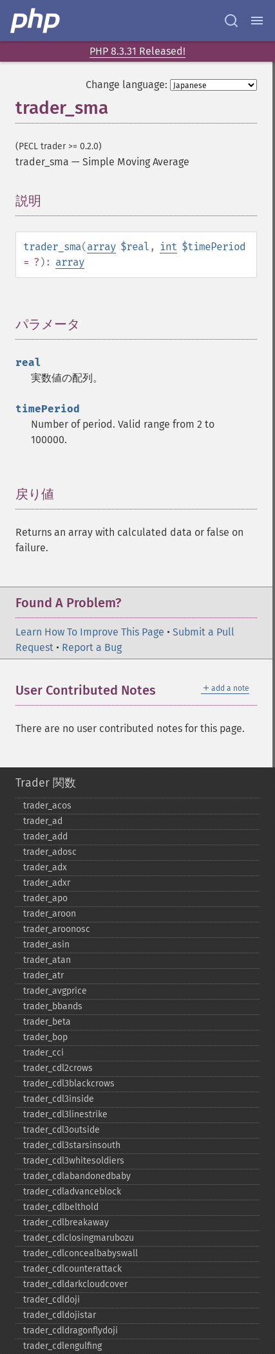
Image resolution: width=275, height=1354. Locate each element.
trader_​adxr (46, 882)
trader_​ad (42, 821)
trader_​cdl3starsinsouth (71, 1145)
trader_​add (45, 836)
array (101, 247)
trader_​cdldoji (51, 1299)
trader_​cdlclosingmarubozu (78, 1237)
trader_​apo (45, 898)
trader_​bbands (52, 1006)
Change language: (126, 84)
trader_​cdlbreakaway (66, 1222)
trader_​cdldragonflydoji (70, 1330)
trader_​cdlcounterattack (72, 1268)
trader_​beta (47, 1021)
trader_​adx (45, 867)
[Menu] (257, 20)
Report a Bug (92, 647)
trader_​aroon (49, 913)
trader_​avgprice (55, 990)
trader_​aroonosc (56, 929)
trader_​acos (47, 805)
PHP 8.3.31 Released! (137, 51)
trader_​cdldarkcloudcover (75, 1284)
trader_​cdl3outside (61, 1129)
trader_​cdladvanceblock (72, 1191)
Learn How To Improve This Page (89, 632)
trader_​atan (47, 960)
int (168, 247)
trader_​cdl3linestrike (65, 1114)
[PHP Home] (36, 20)
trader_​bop (45, 1037)
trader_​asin (46, 944)
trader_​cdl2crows (58, 1068)
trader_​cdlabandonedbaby (77, 1176)
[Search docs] (231, 20)
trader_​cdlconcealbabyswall (80, 1253)
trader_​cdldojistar (59, 1315)
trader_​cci (43, 1052)
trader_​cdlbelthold (61, 1207)
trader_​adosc (50, 851)
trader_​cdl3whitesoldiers (73, 1160)
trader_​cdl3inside (58, 1098)
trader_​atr (43, 975)
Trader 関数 (45, 783)
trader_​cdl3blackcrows (69, 1083)
